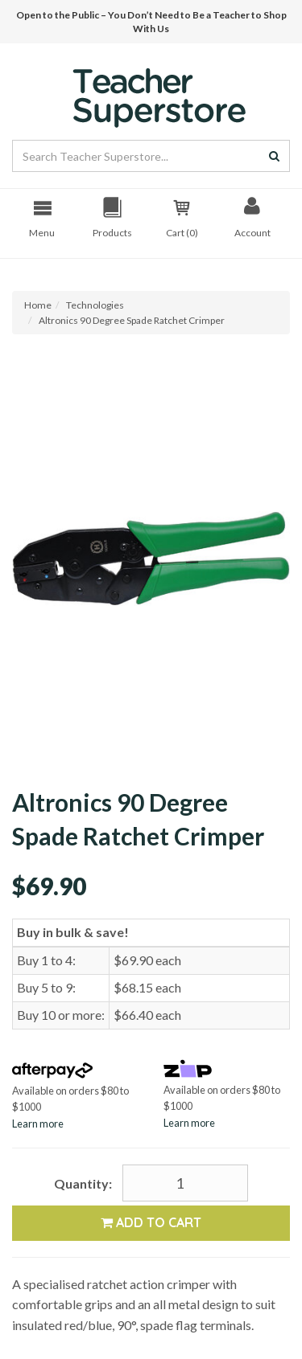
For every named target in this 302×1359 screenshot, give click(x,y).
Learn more (38, 1123)
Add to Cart (151, 1222)
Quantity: (83, 1183)
